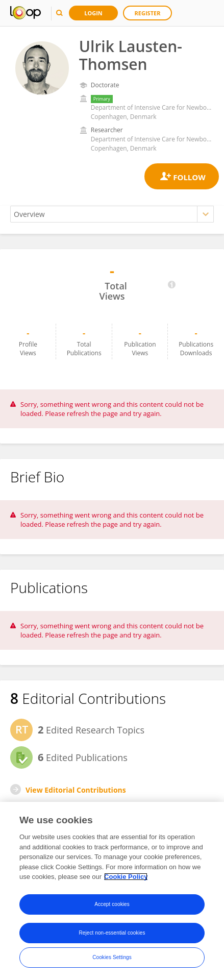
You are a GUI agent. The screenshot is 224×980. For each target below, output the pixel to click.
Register (148, 13)
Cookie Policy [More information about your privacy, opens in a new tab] (125, 876)
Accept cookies (112, 904)
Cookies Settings (112, 957)
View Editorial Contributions (76, 790)
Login (93, 13)
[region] (112, 891)
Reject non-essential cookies (112, 933)
